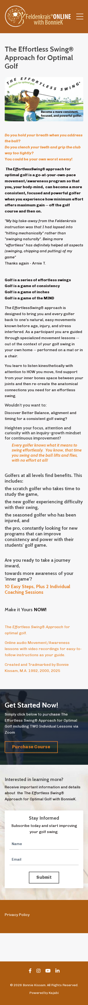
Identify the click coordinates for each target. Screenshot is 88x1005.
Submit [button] (44, 877)
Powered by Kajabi (44, 993)
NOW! (41, 609)
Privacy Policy (17, 914)
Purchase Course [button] (31, 746)
